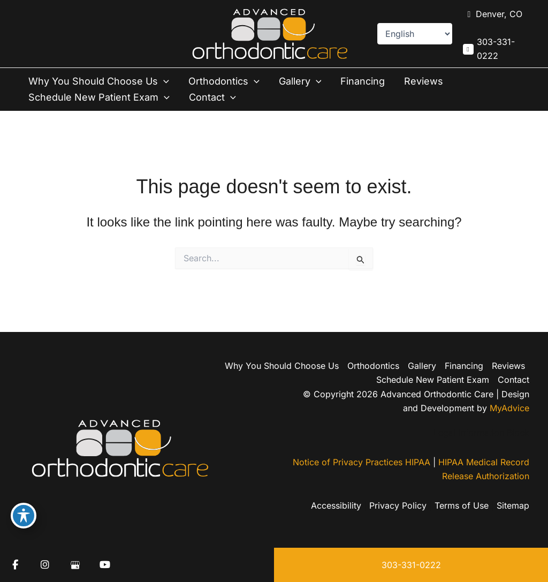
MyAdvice (509, 408)
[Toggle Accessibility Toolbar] (23, 515)
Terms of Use (462, 505)
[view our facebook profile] (15, 565)
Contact (212, 97)
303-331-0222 (411, 565)
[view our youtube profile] (105, 565)
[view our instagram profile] (45, 565)
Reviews (423, 81)
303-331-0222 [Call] (496, 48)
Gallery (300, 81)
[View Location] (492, 14)
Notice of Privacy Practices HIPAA (361, 462)
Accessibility (336, 505)
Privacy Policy (398, 505)
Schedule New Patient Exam (99, 97)
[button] (163, 81)
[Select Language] (414, 33)
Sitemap (513, 505)
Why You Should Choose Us (98, 81)
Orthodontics (224, 81)
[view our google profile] (75, 565)
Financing (362, 81)
